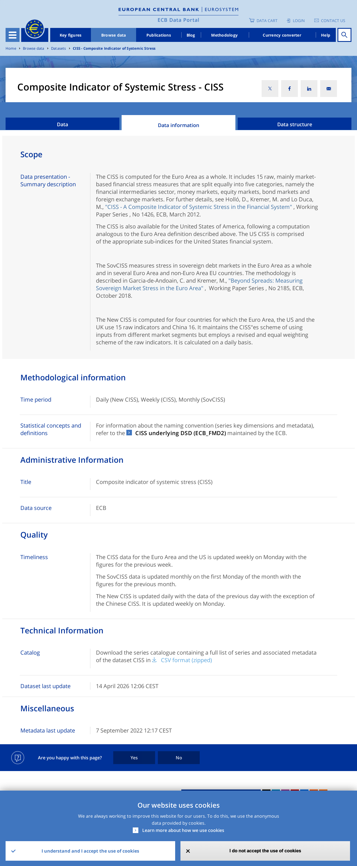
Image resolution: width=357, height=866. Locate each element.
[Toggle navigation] (13, 35)
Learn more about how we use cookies (183, 830)
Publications (158, 35)
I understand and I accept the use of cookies (90, 851)
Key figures (71, 35)
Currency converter (282, 35)
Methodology (224, 35)
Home (11, 48)
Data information (178, 125)
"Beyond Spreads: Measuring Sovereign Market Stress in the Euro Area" (199, 284)
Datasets (58, 48)
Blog (191, 35)
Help (325, 35)
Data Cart (267, 20)
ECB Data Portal (178, 19)
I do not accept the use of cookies (265, 850)
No (179, 758)
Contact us (333, 20)
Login (299, 20)
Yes (134, 758)
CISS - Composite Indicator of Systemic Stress (114, 48)
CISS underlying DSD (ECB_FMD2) (180, 433)
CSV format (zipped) (186, 660)
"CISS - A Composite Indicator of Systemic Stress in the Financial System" (198, 207)
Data (62, 124)
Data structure (294, 124)
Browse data (113, 35)
